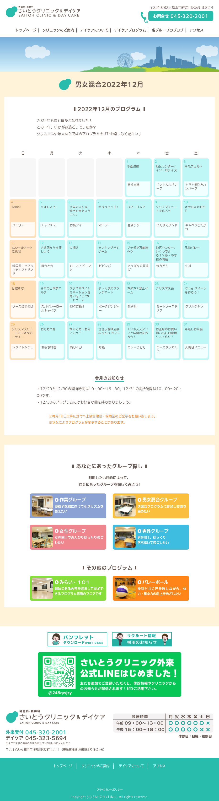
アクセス (196, 30)
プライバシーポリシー (109, 789)
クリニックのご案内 (59, 30)
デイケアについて (94, 30)
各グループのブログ (168, 30)
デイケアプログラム (130, 30)
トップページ (26, 30)
